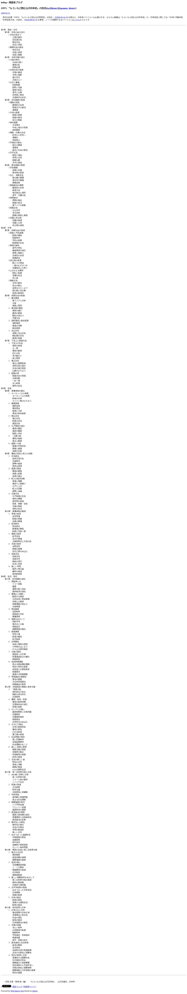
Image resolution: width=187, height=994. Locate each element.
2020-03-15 (5, 13)
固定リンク (17, 987)
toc (48, 8)
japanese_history (67, 8)
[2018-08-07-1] (31, 20)
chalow (35, 991)
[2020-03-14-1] (61, 17)
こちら (77, 20)
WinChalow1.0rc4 (17, 991)
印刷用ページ (29, 987)
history (54, 8)
